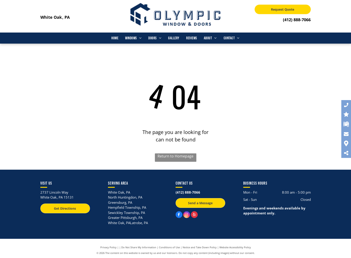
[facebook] (179, 215)
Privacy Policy (108, 247)
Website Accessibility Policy (235, 247)
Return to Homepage (175, 156)
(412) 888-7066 (297, 19)
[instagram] (186, 215)
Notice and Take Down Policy (200, 247)
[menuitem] (115, 38)
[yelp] (194, 215)
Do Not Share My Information (138, 247)
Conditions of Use (169, 247)
